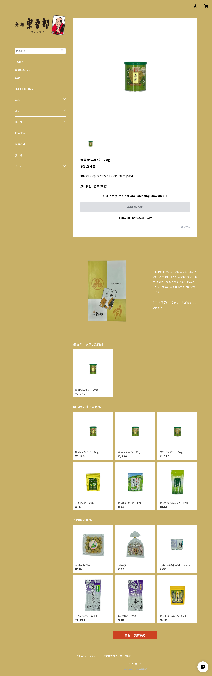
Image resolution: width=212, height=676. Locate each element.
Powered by (135, 669)
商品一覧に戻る (135, 635)
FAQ (17, 78)
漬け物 (19, 155)
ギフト (18, 166)
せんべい (20, 133)
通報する (185, 227)
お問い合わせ (23, 70)
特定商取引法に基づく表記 (117, 656)
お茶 (17, 99)
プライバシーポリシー (87, 656)
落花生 (19, 122)
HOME (19, 62)
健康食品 (20, 144)
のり (17, 110)
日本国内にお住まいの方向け (135, 217)
